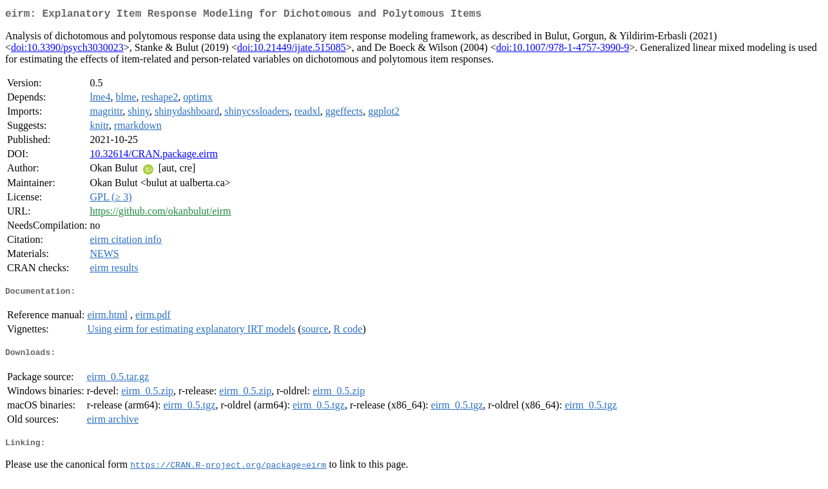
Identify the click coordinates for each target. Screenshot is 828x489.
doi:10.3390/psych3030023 (67, 49)
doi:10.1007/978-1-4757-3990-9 (563, 49)
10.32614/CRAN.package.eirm (154, 156)
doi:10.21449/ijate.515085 (291, 49)
